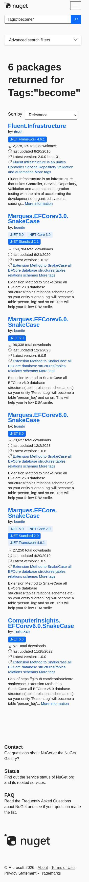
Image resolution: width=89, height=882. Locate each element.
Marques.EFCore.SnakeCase (32, 513)
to (45, 265)
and (11, 172)
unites (61, 162)
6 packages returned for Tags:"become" (42, 80)
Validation (65, 167)
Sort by (15, 114)
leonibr (19, 227)
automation (24, 172)
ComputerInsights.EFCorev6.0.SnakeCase (41, 623)
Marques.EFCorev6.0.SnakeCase (38, 322)
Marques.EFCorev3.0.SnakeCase (38, 218)
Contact (13, 747)
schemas (30, 275)
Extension (21, 265)
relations (15, 275)
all (69, 265)
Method (36, 265)
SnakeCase (57, 265)
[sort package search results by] (51, 115)
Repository (47, 167)
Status (12, 771)
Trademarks (50, 873)
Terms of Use (63, 867)
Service (31, 167)
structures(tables (52, 270)
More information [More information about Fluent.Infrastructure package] (39, 203)
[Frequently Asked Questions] (9, 795)
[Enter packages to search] (37, 19)
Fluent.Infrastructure (37, 126)
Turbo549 (22, 632)
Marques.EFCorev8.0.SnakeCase (38, 417)
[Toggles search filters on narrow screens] (75, 40)
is (48, 162)
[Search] (76, 19)
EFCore (14, 270)
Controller (16, 167)
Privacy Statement (20, 873)
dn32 (18, 132)
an (53, 162)
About (43, 867)
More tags (43, 172)
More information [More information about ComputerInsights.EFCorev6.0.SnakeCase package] (55, 703)
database (29, 270)
